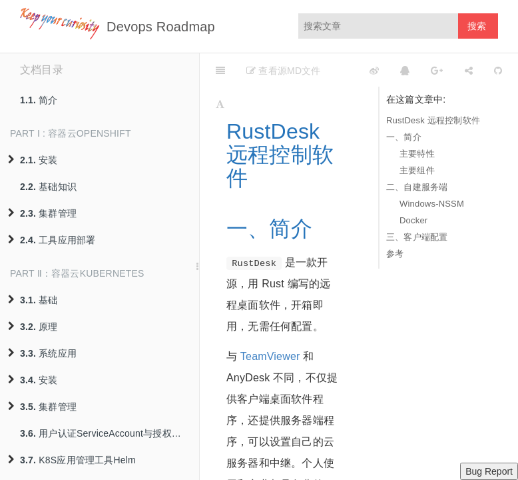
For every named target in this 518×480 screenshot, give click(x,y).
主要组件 (417, 170)
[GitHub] (498, 70)
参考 (394, 254)
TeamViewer (270, 356)
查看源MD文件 (283, 70)
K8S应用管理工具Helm (72, 460)
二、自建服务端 (416, 187)
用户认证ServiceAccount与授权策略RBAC (109, 433)
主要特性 (417, 154)
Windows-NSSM (431, 204)
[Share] (468, 70)
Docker (413, 220)
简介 (39, 100)
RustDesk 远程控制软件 (433, 120)
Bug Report (489, 471)
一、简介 (403, 137)
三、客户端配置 (416, 237)
